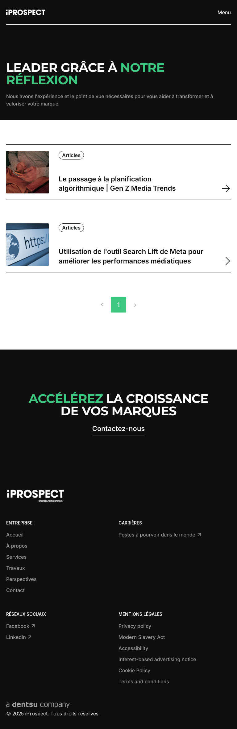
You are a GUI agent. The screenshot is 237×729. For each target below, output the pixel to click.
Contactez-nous (118, 429)
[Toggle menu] (222, 12)
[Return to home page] (25, 12)
